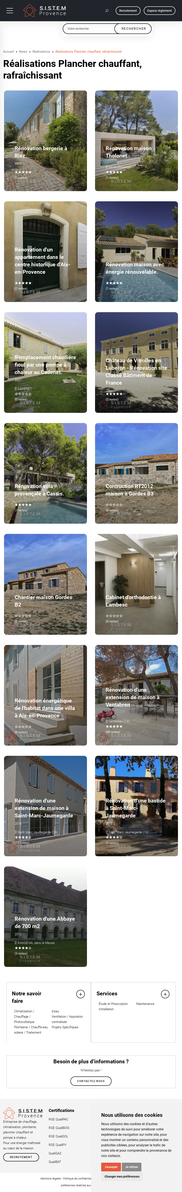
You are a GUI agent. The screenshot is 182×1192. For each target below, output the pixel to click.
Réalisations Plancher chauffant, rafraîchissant (88, 52)
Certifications (61, 1110)
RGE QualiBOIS (59, 1128)
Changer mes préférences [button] (122, 1176)
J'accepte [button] (111, 1167)
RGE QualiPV (57, 1145)
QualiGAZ (55, 1153)
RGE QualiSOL (58, 1136)
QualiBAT (55, 1162)
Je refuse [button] (131, 1167)
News (23, 52)
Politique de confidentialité (79, 1178)
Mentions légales (50, 1178)
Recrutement (21, 1157)
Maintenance (145, 1004)
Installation (106, 1009)
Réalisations (41, 52)
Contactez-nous (91, 1081)
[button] (107, 10)
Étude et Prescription (113, 1004)
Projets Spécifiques (65, 1027)
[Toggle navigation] (10, 10)
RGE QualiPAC (58, 1119)
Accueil (8, 52)
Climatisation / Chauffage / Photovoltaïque (24, 1016)
